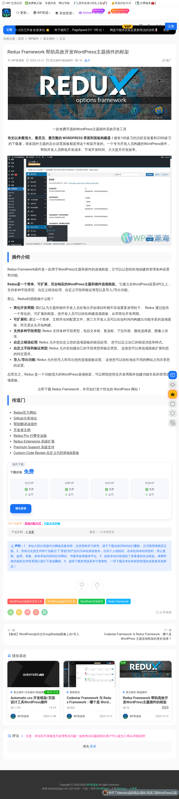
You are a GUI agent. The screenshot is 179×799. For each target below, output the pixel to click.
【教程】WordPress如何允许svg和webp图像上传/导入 (43, 634)
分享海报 (164, 612)
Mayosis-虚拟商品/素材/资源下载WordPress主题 (147, 792)
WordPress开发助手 (91, 601)
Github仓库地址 (25, 418)
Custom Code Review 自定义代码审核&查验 (46, 453)
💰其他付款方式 (121, 3)
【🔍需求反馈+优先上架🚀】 (90, 3)
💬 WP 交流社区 (12, 3)
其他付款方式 (33, 523)
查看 (29, 532)
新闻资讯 (75, 692)
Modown (122, 788)
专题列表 (50, 3)
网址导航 (64, 3)
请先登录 (20, 508)
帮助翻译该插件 (25, 424)
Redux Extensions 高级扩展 (34, 441)
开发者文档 (22, 430)
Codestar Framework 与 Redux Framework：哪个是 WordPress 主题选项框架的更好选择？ (89, 700)
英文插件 (55, 60)
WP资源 (41, 13)
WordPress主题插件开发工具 (26, 601)
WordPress (102, 788)
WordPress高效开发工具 (61, 601)
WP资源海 (17, 60)
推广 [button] (169, 60)
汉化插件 (30, 692)
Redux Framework (118, 601)
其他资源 (63, 13)
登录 (93, 746)
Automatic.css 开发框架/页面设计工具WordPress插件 (33, 700)
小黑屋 (133, 788)
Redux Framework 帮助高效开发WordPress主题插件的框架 (145, 700)
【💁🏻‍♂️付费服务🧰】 (145, 3)
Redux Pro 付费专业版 (30, 436)
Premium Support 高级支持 (34, 447)
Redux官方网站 (25, 413)
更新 (20, 12)
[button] (87, 60)
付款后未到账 (52, 523)
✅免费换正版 (33, 3)
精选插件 (67, 60)
